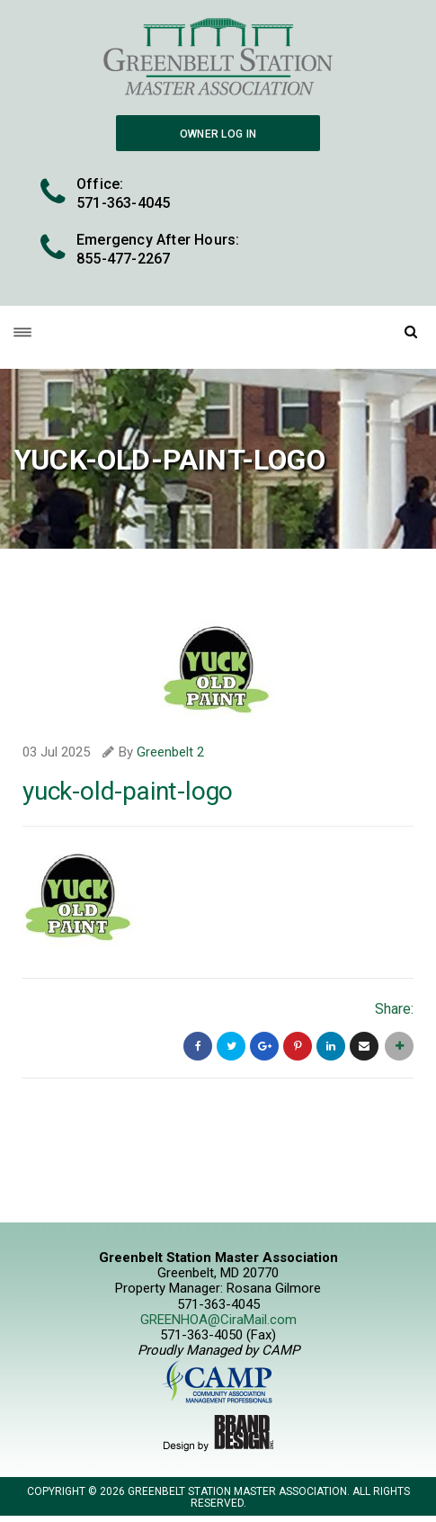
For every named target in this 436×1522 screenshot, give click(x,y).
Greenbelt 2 (170, 752)
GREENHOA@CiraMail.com (218, 1320)
